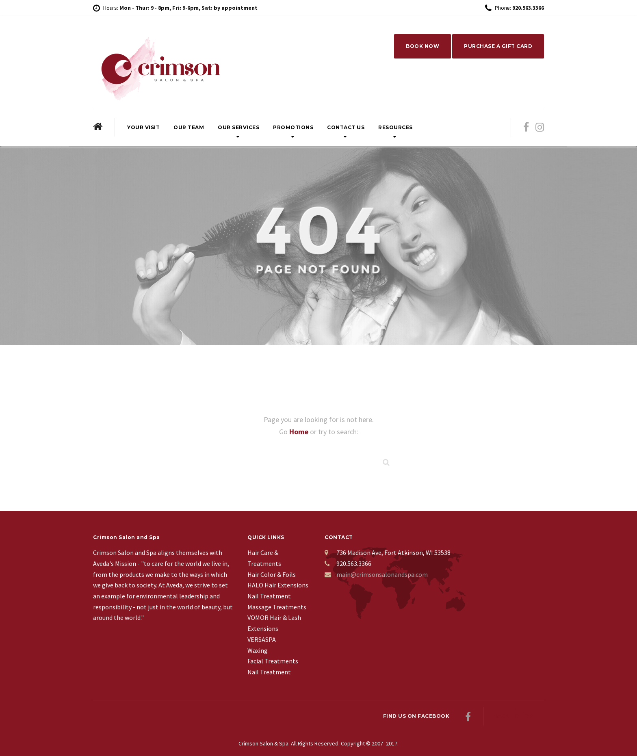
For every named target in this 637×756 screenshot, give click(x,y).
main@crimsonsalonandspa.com (382, 574)
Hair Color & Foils (271, 574)
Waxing (257, 650)
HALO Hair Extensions (277, 585)
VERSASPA (261, 639)
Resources (395, 127)
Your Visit (143, 127)
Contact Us (345, 127)
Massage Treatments (276, 607)
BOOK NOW (422, 46)
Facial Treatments (272, 661)
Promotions (293, 127)
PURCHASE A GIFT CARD (498, 46)
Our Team (188, 127)
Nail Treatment (269, 596)
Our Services (238, 127)
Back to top (513, 716)
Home (299, 431)
